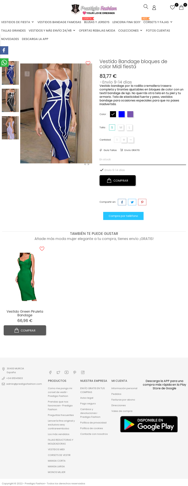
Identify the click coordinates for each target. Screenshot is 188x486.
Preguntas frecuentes (61, 414)
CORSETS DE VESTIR (59, 454)
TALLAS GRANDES (13, 30)
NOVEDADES (10, 39)
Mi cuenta (119, 380)
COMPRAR (117, 180)
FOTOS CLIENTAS (158, 30)
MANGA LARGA (56, 466)
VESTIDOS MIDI (56, 449)
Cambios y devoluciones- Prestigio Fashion (90, 412)
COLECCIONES (130, 30)
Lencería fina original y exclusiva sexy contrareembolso (61, 424)
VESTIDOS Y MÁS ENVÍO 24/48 (52, 30)
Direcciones (118, 405)
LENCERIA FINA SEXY (126, 22)
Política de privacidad (93, 422)
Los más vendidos (58, 433)
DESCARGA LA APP (35, 39)
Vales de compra (121, 410)
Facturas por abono (123, 399)
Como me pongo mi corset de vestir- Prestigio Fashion (60, 391)
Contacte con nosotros (94, 433)
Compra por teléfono (123, 215)
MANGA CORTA (57, 460)
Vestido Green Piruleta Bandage (25, 313)
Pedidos (116, 393)
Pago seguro (88, 403)
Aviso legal (86, 397)
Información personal (124, 387)
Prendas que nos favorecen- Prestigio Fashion (60, 405)
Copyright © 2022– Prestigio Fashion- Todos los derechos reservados (43, 483)
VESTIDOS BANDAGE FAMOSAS (59, 22)
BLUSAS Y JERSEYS (96, 20)
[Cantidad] (117, 139)
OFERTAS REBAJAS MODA (97, 30)
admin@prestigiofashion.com (24, 383)
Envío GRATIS (132, 150)
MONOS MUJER (56, 471)
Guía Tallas (110, 150)
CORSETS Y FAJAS (158, 20)
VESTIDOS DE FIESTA (18, 22)
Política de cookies (91, 427)
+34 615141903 (14, 378)
